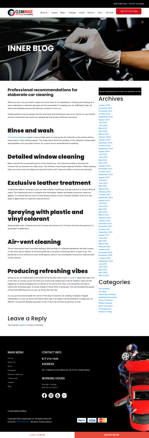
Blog (9, 386)
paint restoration (106, 306)
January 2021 (104, 249)
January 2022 (104, 220)
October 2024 (104, 145)
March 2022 (104, 215)
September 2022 (106, 197)
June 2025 (103, 125)
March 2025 (104, 134)
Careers (54, 13)
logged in (22, 325)
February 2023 (105, 192)
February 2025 (105, 137)
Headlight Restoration (108, 297)
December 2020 (105, 252)
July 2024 (103, 154)
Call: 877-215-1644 (128, 11)
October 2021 (104, 229)
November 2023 (105, 169)
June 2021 (103, 238)
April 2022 (103, 212)
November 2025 (105, 111)
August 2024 (104, 151)
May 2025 (103, 128)
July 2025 (103, 122)
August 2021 (104, 235)
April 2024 (103, 163)
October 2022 (104, 195)
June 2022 (103, 206)
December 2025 (105, 108)
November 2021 (105, 226)
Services (90, 13)
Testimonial (12, 378)
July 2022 (103, 203)
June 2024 (103, 157)
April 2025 (103, 131)
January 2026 (104, 105)
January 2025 (104, 140)
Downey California (15, 374)
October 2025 (104, 114)
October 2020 (104, 258)
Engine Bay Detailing (107, 294)
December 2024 (105, 143)
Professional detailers (17, 137)
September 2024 (106, 148)
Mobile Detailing (105, 303)
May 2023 (103, 186)
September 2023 (106, 174)
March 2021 (104, 244)
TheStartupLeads (23, 422)
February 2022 (105, 218)
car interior (72, 278)
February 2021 (105, 246)
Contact (82, 13)
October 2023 (104, 171)
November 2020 (105, 255)
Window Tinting (105, 312)
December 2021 (105, 223)
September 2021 (106, 232)
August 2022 (104, 200)
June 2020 (103, 267)
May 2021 (103, 241)
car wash (102, 291)
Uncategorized (105, 309)
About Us (44, 13)
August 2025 (104, 120)
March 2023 (104, 189)
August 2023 (104, 177)
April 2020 (103, 272)
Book (10, 366)
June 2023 (103, 183)
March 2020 (104, 275)
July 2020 (103, 264)
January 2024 (104, 166)
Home (10, 358)
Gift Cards (109, 13)
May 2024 (103, 160)
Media (62, 13)
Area (100, 13)
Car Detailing (104, 288)
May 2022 (103, 209)
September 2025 (106, 117)
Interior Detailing (106, 300)
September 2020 (106, 261)
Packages (72, 13)
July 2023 (103, 180)
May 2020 (103, 270)
